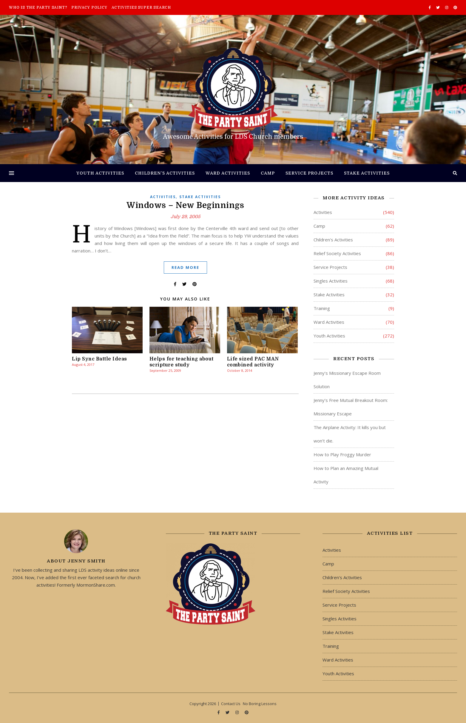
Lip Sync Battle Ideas (99, 359)
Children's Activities (333, 240)
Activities (163, 196)
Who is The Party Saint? (38, 7)
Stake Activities (367, 173)
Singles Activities (331, 281)
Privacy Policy (89, 7)
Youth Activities (100, 173)
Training (322, 308)
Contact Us (230, 703)
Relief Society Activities (337, 253)
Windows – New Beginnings (185, 205)
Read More (185, 267)
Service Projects (309, 173)
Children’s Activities (165, 173)
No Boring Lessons (260, 703)
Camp (268, 173)
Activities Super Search (141, 7)
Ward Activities (228, 173)
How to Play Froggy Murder (342, 454)
